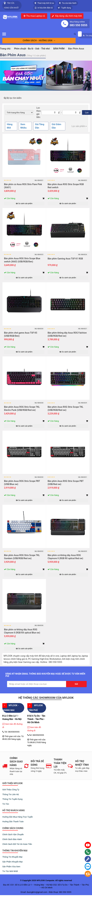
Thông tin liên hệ (10, 794)
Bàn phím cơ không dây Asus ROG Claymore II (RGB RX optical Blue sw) (22, 631)
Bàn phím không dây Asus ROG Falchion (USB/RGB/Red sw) (67, 334)
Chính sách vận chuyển (13, 834)
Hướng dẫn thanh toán (13, 821)
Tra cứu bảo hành (68, 3)
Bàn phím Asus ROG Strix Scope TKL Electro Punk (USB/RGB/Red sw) (22, 408)
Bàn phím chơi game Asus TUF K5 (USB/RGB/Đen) (20, 334)
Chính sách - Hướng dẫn (39, 40)
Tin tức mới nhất (10, 871)
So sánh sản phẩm (24, 204)
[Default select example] (19, 112)
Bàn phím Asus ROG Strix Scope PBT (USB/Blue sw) (22, 482)
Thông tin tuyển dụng (12, 799)
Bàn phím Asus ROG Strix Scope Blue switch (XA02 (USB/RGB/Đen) (22, 260)
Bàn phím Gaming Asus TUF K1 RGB (65, 258)
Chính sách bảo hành (12, 839)
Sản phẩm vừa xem (11, 866)
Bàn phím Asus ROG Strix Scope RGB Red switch (66, 186)
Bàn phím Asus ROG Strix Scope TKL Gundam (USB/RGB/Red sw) (22, 557)
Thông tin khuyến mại (12, 857)
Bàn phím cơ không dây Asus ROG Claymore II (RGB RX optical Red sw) (65, 557)
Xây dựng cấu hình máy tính (68, 16)
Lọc (87, 112)
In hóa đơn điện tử (44, 8)
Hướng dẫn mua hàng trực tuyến (17, 817)
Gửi (76, 684)
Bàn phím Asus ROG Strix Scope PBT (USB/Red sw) (66, 482)
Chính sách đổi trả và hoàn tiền (17, 844)
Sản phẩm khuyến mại (12, 862)
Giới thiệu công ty (10, 789)
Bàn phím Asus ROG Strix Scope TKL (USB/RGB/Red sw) (65, 408)
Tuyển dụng (64, 8)
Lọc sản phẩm (79, 126)
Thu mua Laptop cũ (34, 16)
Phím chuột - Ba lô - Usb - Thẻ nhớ (32, 48)
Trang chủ (5, 48)
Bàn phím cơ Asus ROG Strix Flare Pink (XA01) (23, 186)
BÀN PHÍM (59, 48)
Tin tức (5, 804)
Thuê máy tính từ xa (44, 3)
